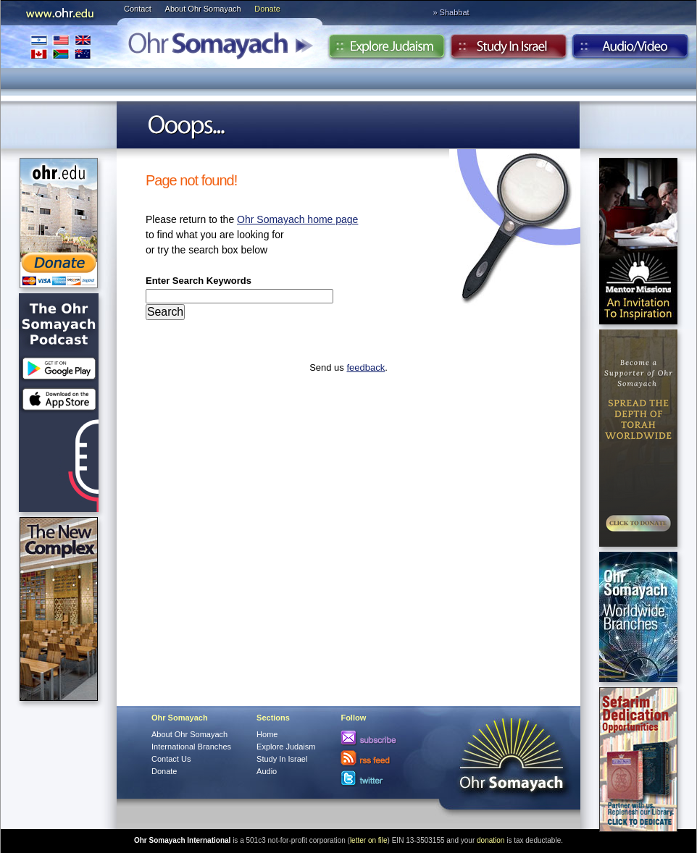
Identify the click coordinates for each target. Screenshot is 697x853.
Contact (137, 8)
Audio (630, 50)
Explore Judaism (386, 50)
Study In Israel (281, 759)
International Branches (61, 46)
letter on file (369, 840)
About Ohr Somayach (203, 8)
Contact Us (171, 759)
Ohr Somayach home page (297, 219)
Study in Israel (508, 50)
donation (490, 840)
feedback (365, 367)
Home (266, 734)
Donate (267, 8)
